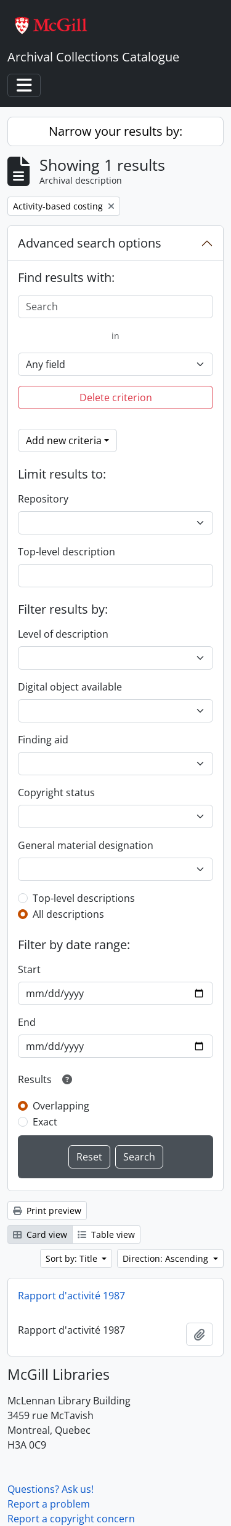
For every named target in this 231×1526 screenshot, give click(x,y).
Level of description (63, 634)
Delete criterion (115, 397)
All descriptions (68, 914)
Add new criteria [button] (64, 440)
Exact (45, 1122)
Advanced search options (89, 243)
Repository (43, 499)
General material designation (85, 845)
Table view (106, 1234)
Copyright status (56, 792)
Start (29, 969)
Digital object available (70, 687)
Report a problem (48, 1504)
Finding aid (43, 739)
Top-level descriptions (84, 898)
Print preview (47, 1210)
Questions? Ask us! (50, 1489)
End (27, 1022)
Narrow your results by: (115, 131)
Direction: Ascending (167, 1258)
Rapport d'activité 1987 (71, 1295)
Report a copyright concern (71, 1518)
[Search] (115, 306)
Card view (40, 1234)
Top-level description (66, 551)
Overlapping (61, 1106)
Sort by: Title (73, 1258)
